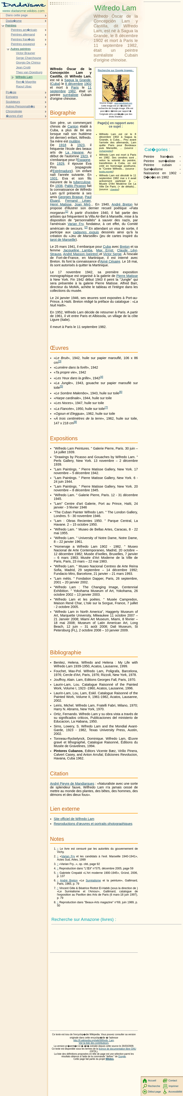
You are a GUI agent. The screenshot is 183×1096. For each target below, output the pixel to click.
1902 (88, 84)
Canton (73, 126)
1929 (60, 163)
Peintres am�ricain (24, 30)
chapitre (114, 189)
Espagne (84, 160)
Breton (124, 246)
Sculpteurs (13, 101)
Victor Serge (112, 254)
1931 (53, 178)
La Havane (74, 152)
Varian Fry (75, 224)
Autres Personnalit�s (20, 106)
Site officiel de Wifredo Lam (74, 819)
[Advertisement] (71, 15)
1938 (59, 186)
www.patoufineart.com (123, 103)
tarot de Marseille (63, 239)
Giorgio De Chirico (28, 62)
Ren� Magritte (26, 82)
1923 (81, 145)
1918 (62, 145)
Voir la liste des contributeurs (94, 1043)
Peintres (10, 25)
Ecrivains (12, 97)
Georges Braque (70, 197)
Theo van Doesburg (29, 72)
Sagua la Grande (77, 80)
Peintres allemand (23, 34)
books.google (106, 171)
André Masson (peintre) (81, 254)
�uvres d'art (14, 116)
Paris (75, 87)
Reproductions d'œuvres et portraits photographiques (93, 824)
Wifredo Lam (24, 77)
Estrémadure (62, 171)
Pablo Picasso (75, 186)
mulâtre (74, 141)
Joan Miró (82, 204)
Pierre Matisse (127, 276)
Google (122, 1056)
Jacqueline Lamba (77, 250)
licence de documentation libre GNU (117, 1049)
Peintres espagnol (23, 44)
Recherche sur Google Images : (116, 70)
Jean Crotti (23, 67)
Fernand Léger (78, 200)
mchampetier (105, 151)
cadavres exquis (86, 232)
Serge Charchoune (28, 58)
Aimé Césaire (110, 261)
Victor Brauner (25, 53)
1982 (72, 91)
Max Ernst (104, 250)
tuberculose (82, 182)
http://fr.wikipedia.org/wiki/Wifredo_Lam (93, 1040)
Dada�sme (14, 20)
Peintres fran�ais (23, 39)
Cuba (55, 84)
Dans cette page (17, 15)
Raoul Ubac (24, 86)
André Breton (122, 204)
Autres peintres (20, 49)
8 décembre (74, 84)
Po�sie (11, 92)
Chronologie (14, 111)
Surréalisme (93, 880)
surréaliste (70, 95)
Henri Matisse (61, 204)
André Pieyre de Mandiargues (72, 783)
